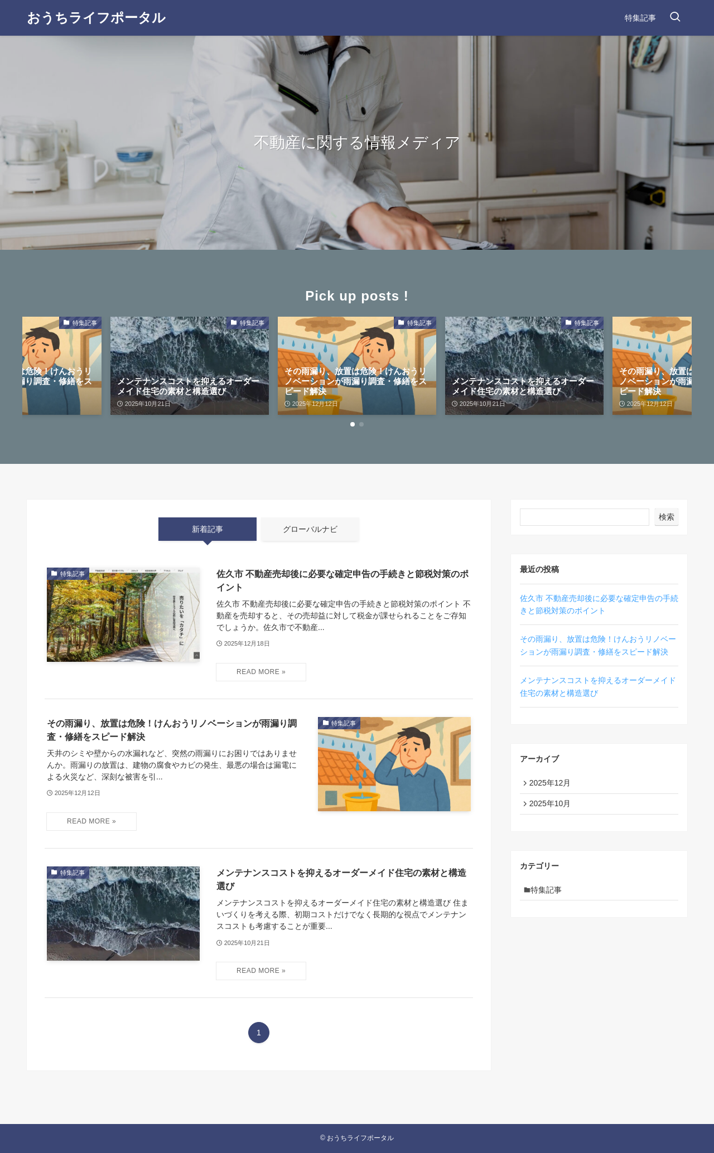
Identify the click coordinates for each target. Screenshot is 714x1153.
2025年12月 (552, 783)
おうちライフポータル (96, 18)
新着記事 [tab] (207, 529)
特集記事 (549, 896)
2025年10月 (552, 807)
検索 (666, 516)
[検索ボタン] (675, 18)
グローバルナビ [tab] (310, 529)
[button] (352, 424)
